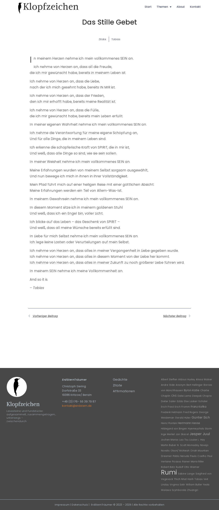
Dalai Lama (184, 396)
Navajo (204, 445)
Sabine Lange (186, 473)
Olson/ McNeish (180, 450)
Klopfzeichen (51, 6)
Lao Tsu (184, 439)
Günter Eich (201, 417)
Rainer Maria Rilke (193, 461)
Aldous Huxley (186, 379)
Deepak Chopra (202, 396)
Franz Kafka (199, 407)
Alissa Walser (204, 379)
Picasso (176, 461)
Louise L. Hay (197, 439)
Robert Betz (168, 467)
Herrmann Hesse (189, 423)
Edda (180, 401)
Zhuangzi (192, 490)
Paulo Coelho (198, 456)
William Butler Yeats (198, 484)
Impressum (62, 504)
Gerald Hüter (183, 417)
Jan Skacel (182, 434)
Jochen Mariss (169, 439)
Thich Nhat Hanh (184, 479)
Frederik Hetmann (171, 412)
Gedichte (120, 379)
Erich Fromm (182, 406)
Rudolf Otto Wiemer (187, 467)
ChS (174, 396)
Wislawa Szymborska (173, 490)
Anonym (180, 385)
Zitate (102, 39)
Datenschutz (80, 504)
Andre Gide (168, 385)
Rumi (169, 472)
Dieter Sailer (168, 401)
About (181, 7)
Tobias (116, 39)
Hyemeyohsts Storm (200, 428)
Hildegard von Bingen (174, 428)
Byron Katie (191, 390)
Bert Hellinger (194, 385)
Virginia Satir (177, 484)
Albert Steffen (169, 379)
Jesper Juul (200, 433)
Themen (164, 7)
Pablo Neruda (181, 456)
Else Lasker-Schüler (196, 401)
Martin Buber (168, 445)
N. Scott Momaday (188, 445)
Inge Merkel (168, 434)
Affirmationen (124, 391)
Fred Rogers (190, 412)
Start (148, 7)
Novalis (165, 450)
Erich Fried (167, 406)
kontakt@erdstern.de (77, 406)
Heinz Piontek (169, 423)
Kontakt (195, 7)
